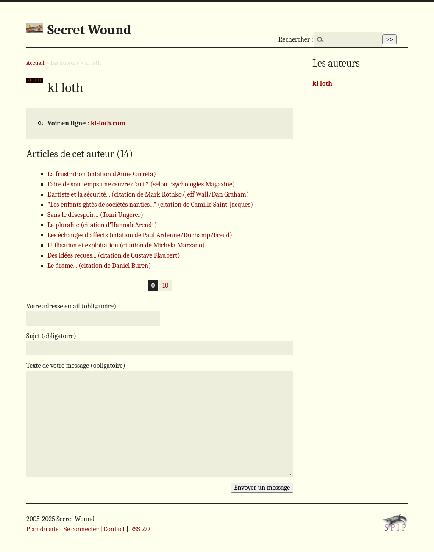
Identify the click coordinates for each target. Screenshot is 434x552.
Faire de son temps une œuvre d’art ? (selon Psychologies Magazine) (141, 184)
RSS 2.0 (140, 529)
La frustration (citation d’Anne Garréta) (101, 174)
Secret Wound (89, 30)
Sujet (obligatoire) (51, 336)
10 (165, 286)
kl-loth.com (108, 123)
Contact (114, 529)
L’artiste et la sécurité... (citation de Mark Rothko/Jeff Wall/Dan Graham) (148, 194)
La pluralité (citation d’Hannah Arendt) (102, 225)
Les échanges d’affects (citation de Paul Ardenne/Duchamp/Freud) (139, 235)
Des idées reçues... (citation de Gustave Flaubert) (113, 255)
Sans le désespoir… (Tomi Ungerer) (95, 215)
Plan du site (42, 529)
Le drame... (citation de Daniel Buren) (99, 265)
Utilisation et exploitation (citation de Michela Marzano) (126, 245)
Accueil (35, 63)
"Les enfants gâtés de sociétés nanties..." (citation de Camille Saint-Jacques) (150, 204)
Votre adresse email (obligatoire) (71, 306)
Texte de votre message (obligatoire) (75, 365)
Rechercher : (295, 39)
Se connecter (81, 529)
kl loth (322, 83)
